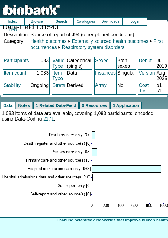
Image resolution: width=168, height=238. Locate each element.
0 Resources (94, 105)
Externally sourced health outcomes (110, 41)
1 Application (126, 105)
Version (147, 73)
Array (101, 85)
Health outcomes (48, 41)
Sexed (102, 60)
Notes (24, 105)
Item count (15, 73)
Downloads (110, 21)
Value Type (59, 63)
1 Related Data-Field (56, 105)
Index (12, 21)
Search (61, 21)
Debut (145, 60)
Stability (12, 85)
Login (134, 21)
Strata (59, 85)
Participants (16, 60)
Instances (105, 73)
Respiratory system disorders (93, 47)
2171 (48, 118)
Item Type (58, 75)
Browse (37, 21)
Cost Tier (144, 88)
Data (7, 105)
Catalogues (86, 21)
